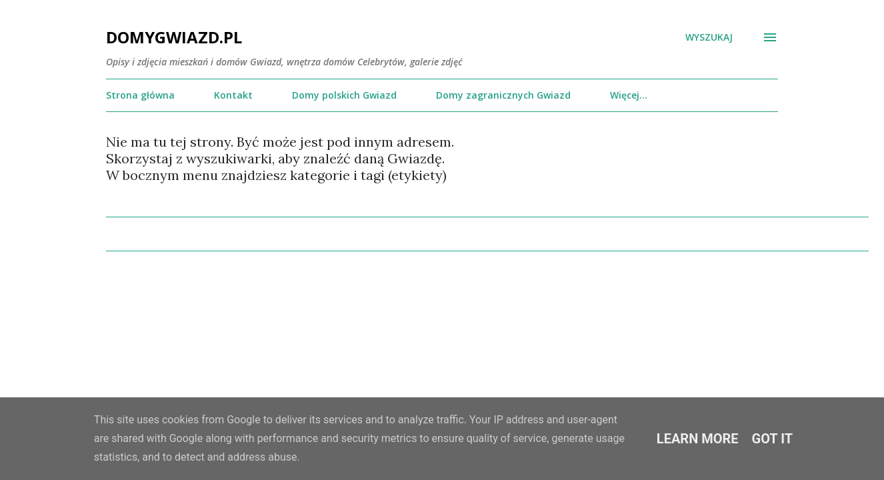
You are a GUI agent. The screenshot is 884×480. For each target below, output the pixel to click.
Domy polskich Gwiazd (344, 95)
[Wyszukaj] (709, 37)
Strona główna (140, 95)
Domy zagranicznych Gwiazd (503, 95)
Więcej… (628, 95)
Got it (772, 439)
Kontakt (233, 95)
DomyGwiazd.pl (174, 37)
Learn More (698, 439)
